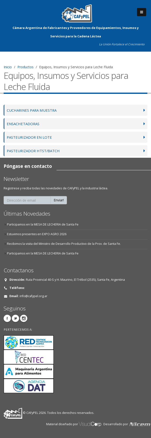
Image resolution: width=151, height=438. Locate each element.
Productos (25, 67)
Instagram (23, 318)
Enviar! (59, 200)
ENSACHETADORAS (24, 123)
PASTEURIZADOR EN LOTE (30, 137)
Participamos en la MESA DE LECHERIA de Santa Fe (43, 224)
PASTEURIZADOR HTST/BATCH (34, 150)
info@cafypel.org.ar (33, 296)
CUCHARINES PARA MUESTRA (33, 110)
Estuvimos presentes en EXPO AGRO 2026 (37, 234)
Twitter (15, 318)
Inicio (8, 67)
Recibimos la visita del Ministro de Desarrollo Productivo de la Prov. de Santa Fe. (64, 244)
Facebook (7, 318)
